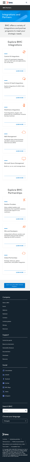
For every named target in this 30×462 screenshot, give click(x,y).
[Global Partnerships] (15, 262)
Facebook (6, 379)
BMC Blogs (6, 387)
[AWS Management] (15, 141)
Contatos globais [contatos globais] (7, 321)
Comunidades (7, 370)
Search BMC (7, 406)
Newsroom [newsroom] (5, 329)
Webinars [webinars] (5, 310)
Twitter (5, 392)
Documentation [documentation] (6, 351)
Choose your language (11, 416)
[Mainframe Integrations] (15, 114)
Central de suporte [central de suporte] (7, 340)
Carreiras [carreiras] (5, 317)
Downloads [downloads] (5, 355)
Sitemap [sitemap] (5, 325)
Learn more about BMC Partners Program (14, 285)
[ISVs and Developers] (15, 235)
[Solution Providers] (15, 209)
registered (13, 455)
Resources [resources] (5, 359)
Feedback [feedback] (5, 314)
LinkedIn (6, 375)
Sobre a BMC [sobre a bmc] (6, 302)
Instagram (6, 396)
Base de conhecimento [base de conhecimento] (8, 344)
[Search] (26, 2)
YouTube (6, 383)
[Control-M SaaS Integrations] (15, 87)
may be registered (22, 455)
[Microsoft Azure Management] (15, 168)
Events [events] (4, 306)
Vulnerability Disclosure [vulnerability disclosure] (8, 348)
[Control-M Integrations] (15, 61)
